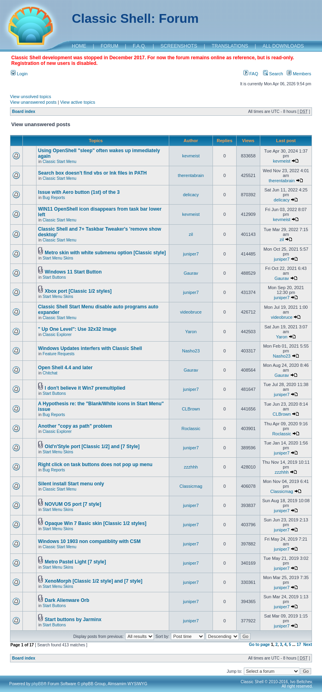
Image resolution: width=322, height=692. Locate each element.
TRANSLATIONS (230, 46)
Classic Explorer (57, 334)
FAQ (250, 73)
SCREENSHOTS (178, 46)
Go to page (259, 644)
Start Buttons (54, 277)
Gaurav (191, 273)
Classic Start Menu (59, 161)
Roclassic (190, 428)
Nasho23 (191, 350)
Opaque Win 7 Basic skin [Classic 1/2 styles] (95, 523)
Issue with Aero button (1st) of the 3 (79, 192)
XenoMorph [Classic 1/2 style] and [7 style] (93, 581)
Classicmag (191, 486)
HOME (79, 46)
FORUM (109, 46)
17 (299, 644)
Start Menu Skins (58, 258)
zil (191, 234)
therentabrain (191, 175)
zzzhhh (191, 467)
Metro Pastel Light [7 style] (75, 562)
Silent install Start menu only (71, 484)
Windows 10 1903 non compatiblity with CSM (89, 541)
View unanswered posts (33, 102)
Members (299, 73)
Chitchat (50, 373)
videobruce (191, 312)
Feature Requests (59, 354)
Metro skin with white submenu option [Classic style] (105, 252)
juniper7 (190, 253)
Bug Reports (54, 197)
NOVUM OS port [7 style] (73, 504)
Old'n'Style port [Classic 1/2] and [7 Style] (92, 446)
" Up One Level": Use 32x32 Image (77, 329)
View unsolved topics (30, 96)
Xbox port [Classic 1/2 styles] (78, 291)
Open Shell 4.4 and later (65, 367)
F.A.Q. (139, 46)
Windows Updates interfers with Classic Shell (90, 348)
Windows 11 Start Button (73, 272)
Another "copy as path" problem (75, 426)
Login (19, 73)
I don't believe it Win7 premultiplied (85, 388)
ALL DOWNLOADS (283, 46)
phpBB (38, 684)
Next (307, 644)
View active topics (77, 102)
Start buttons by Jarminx (73, 619)
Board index (23, 111)
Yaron (191, 331)
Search (273, 73)
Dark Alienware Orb (67, 600)
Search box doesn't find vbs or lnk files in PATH (92, 173)
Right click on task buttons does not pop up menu (95, 464)
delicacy (191, 194)
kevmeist (190, 155)
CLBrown (191, 408)
